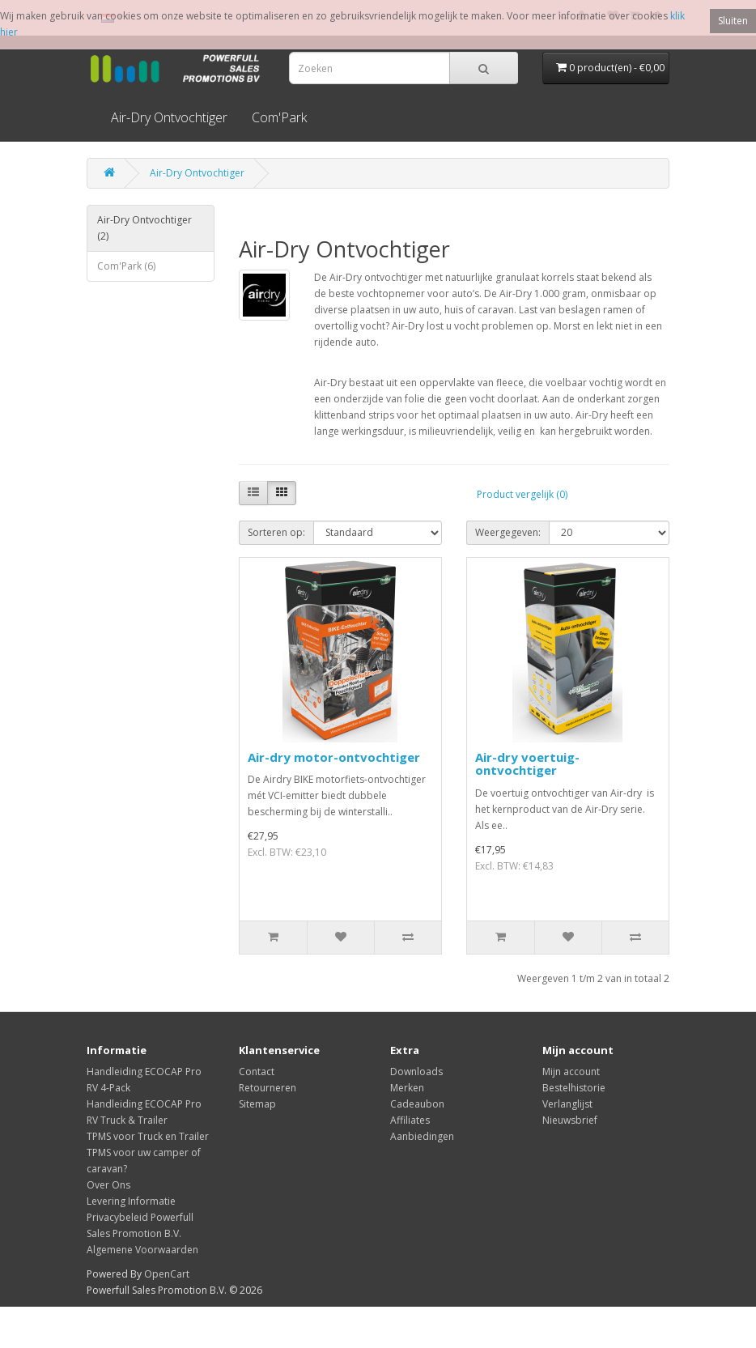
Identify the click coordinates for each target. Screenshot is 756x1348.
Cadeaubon (417, 1104)
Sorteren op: (276, 532)
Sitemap (257, 1104)
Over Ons (108, 1185)
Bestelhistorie (573, 1088)
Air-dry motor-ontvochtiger (334, 757)
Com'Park (279, 117)
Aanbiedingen (422, 1136)
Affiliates (410, 1120)
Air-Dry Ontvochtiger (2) (144, 228)
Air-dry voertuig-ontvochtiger (527, 764)
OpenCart (166, 1274)
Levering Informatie (131, 1201)
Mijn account (571, 1071)
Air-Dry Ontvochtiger (169, 117)
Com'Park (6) (126, 266)
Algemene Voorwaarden (142, 1250)
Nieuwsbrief (569, 1120)
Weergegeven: (508, 532)
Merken (407, 1088)
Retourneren (267, 1088)
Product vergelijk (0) (522, 494)
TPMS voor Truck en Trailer (148, 1136)
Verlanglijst (567, 1104)
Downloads (416, 1071)
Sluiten (733, 21)
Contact (256, 1071)
